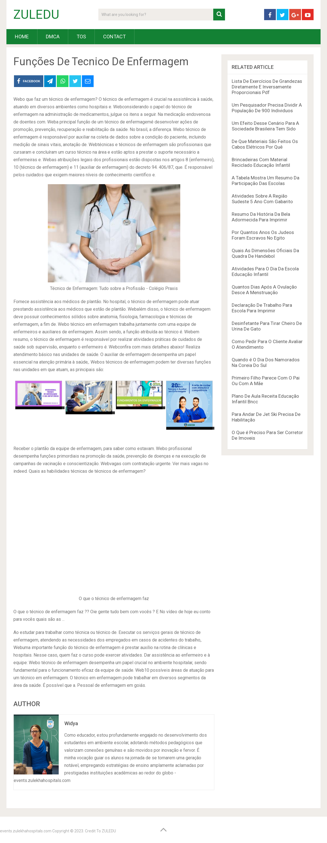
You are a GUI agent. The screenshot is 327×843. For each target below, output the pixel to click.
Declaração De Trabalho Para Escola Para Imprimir (262, 307)
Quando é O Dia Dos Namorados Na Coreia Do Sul (266, 362)
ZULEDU (36, 14)
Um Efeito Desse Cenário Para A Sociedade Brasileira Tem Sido (265, 126)
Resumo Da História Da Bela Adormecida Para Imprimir (261, 217)
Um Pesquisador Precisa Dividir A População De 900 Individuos (267, 107)
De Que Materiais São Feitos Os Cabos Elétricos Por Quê (265, 144)
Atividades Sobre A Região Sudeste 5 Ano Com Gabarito (262, 198)
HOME (22, 36)
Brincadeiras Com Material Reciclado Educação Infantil (261, 162)
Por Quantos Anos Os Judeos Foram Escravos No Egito (263, 235)
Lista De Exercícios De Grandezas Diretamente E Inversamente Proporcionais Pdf (267, 86)
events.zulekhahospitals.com (25, 831)
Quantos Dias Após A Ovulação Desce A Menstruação (264, 289)
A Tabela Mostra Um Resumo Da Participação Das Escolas (265, 180)
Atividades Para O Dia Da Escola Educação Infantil (265, 271)
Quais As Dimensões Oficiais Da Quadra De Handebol (265, 253)
